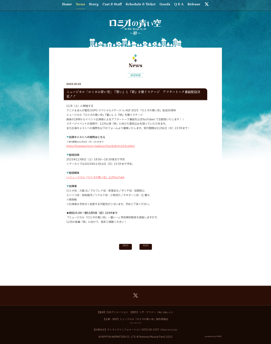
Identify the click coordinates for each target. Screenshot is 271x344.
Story (94, 5)
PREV (126, 246)
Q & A (179, 5)
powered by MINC (213, 336)
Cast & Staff (112, 5)
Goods (165, 5)
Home (67, 5)
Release (194, 5)
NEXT (146, 246)
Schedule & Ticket (141, 5)
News (80, 5)
